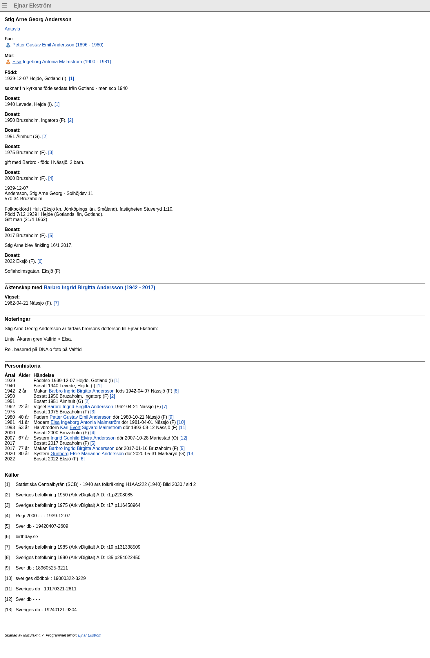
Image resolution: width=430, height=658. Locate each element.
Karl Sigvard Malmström (91, 427)
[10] (181, 422)
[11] (182, 427)
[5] (50, 235)
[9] (171, 417)
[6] (40, 261)
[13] (191, 453)
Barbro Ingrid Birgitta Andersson (82, 390)
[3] (50, 152)
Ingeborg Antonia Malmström (85, 422)
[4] (50, 178)
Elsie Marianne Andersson (87, 453)
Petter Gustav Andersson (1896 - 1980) (57, 44)
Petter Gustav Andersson (80, 417)
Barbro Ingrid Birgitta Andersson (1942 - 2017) (99, 287)
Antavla (12, 28)
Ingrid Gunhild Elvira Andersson (82, 437)
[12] (183, 437)
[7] (56, 303)
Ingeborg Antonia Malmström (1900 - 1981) (61, 61)
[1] (71, 78)
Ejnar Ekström (89, 635)
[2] (70, 120)
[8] (176, 390)
